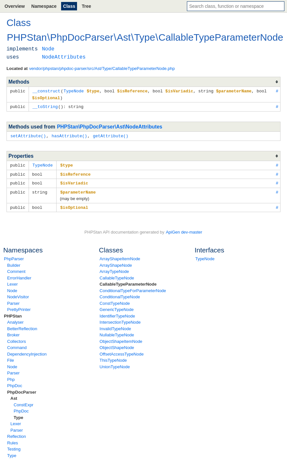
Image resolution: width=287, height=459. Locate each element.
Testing (13, 446)
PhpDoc (14, 382)
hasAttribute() (69, 135)
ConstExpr (23, 401)
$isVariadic (74, 181)
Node (12, 287)
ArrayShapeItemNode (119, 255)
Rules (12, 440)
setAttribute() (28, 135)
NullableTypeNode (116, 332)
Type (18, 414)
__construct (46, 91)
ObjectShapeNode (116, 344)
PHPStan (13, 313)
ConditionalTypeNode (119, 293)
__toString (45, 106)
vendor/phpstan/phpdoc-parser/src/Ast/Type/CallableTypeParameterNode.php (102, 68)
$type (66, 164)
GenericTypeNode (116, 306)
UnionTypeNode (114, 363)
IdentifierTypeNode (117, 313)
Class (69, 6)
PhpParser (14, 255)
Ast (13, 395)
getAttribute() (110, 135)
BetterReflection (22, 325)
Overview (15, 6)
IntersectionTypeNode (119, 319)
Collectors (16, 338)
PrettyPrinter (19, 306)
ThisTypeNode (113, 357)
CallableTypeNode (116, 275)
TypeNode (205, 255)
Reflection (16, 433)
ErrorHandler (19, 275)
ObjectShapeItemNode (120, 338)
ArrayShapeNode (115, 262)
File (10, 357)
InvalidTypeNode (115, 325)
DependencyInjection (26, 351)
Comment (16, 268)
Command (17, 344)
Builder (13, 262)
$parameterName (78, 190)
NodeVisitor (18, 293)
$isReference (75, 172)
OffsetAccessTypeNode (121, 351)
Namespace (44, 6)
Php (11, 376)
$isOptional (74, 205)
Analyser (15, 319)
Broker (13, 332)
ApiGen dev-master (184, 229)
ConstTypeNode (114, 300)
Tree (86, 6)
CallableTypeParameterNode (127, 281)
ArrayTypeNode (114, 268)
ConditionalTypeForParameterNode (132, 287)
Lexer (12, 281)
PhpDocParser (21, 389)
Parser (13, 300)
